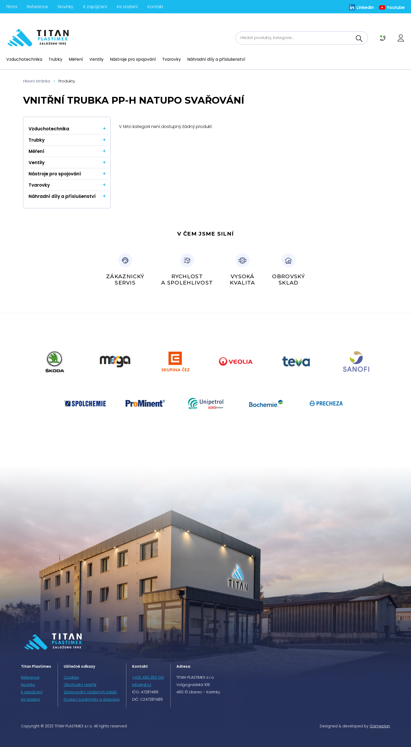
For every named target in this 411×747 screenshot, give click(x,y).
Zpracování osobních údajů (90, 692)
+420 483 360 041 (148, 677)
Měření (76, 59)
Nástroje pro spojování (133, 59)
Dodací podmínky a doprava (92, 699)
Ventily (96, 59)
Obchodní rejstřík (80, 684)
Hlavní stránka (36, 81)
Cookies (71, 677)
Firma (11, 7)
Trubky (55, 59)
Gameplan (380, 726)
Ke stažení (127, 7)
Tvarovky (171, 59)
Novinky (65, 7)
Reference (37, 7)
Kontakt (155, 7)
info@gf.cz (141, 684)
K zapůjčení (95, 7)
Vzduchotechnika (24, 59)
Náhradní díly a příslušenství (216, 59)
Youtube (396, 7)
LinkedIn (365, 7)
